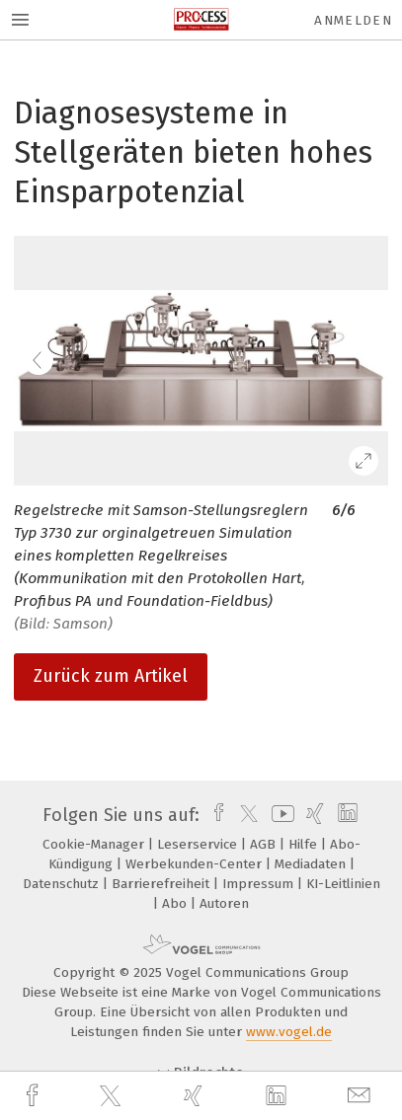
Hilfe (304, 844)
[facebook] (34, 1096)
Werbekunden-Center (195, 864)
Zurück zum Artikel (111, 676)
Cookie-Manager (95, 844)
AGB (265, 844)
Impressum (259, 883)
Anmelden (353, 20)
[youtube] (279, 815)
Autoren (224, 903)
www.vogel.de (289, 1031)
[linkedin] (278, 1096)
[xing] (195, 1095)
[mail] (361, 1096)
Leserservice (199, 844)
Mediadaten (312, 864)
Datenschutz (63, 883)
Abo (176, 903)
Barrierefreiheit (162, 883)
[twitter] (112, 1096)
